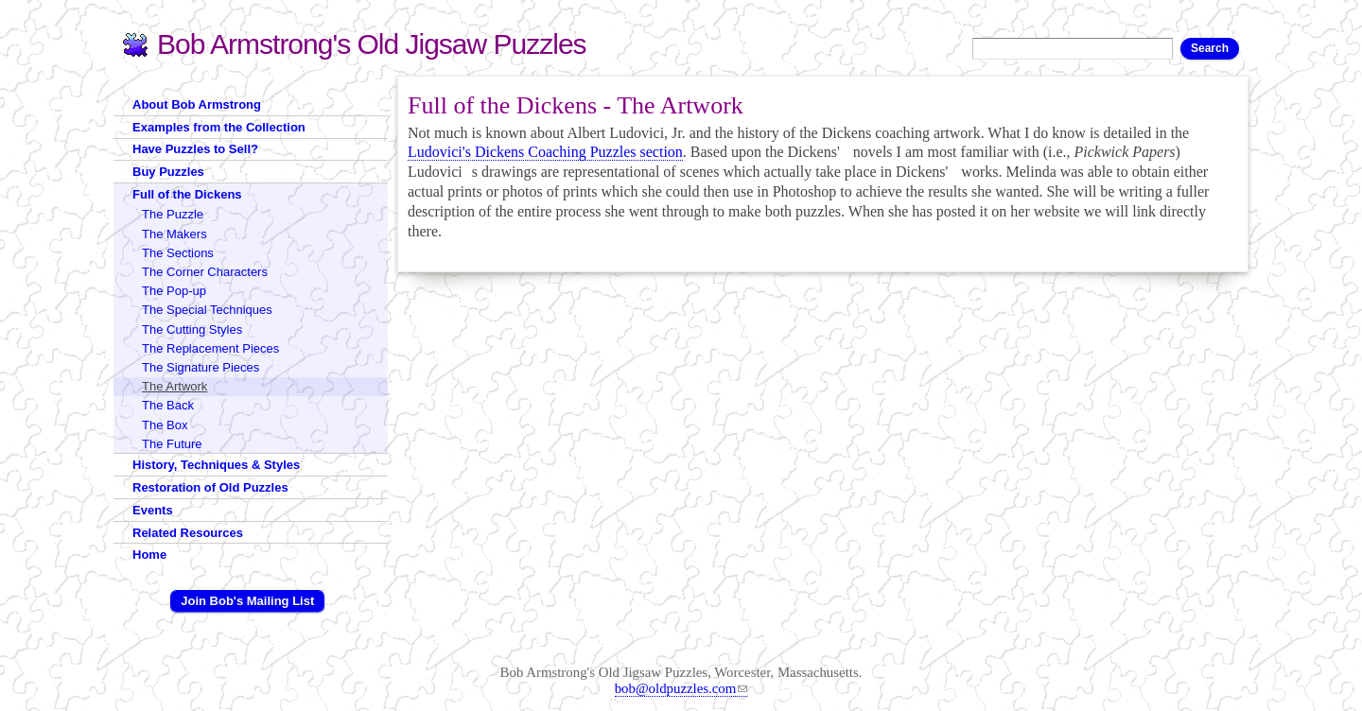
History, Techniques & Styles (216, 465)
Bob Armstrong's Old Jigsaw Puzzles (371, 44)
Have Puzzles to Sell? (195, 149)
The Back (168, 405)
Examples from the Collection (219, 127)
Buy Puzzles (168, 172)
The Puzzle (172, 214)
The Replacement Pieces (210, 348)
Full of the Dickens (187, 194)
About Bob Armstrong (196, 104)
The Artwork (174, 386)
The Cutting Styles (192, 329)
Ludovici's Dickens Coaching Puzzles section (545, 152)
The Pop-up (174, 291)
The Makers (174, 234)
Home (149, 554)
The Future (172, 444)
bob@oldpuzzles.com (681, 688)
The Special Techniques (207, 310)
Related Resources (187, 533)
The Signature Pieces (200, 367)
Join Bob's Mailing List (247, 601)
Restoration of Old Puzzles (210, 487)
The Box (164, 425)
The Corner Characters (205, 272)
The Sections (178, 253)
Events (152, 510)
